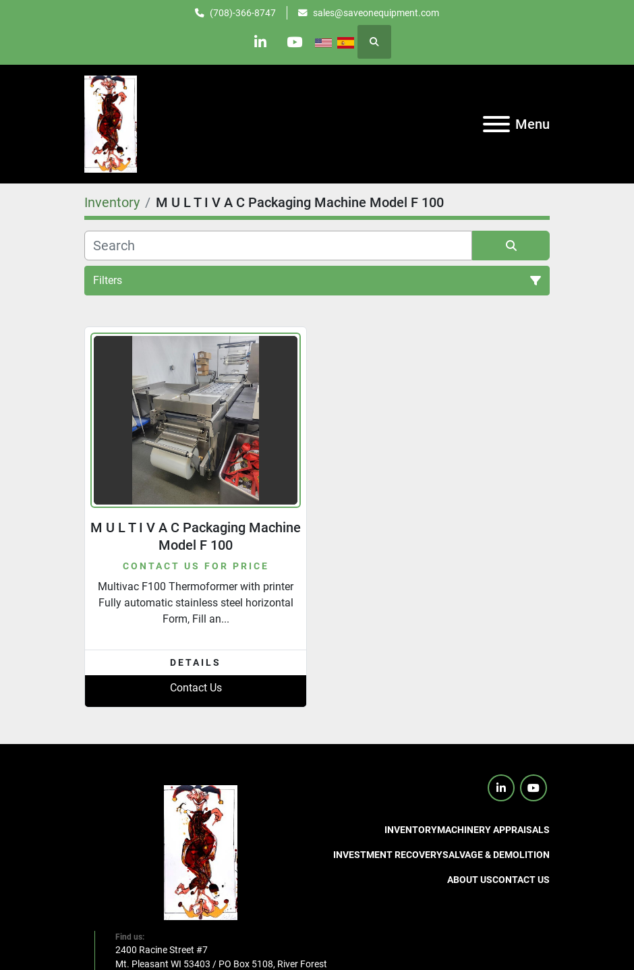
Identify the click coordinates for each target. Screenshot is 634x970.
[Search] (278, 245)
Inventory (410, 829)
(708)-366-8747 (243, 12)
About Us (469, 879)
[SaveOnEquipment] (200, 852)
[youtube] (295, 42)
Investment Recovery (387, 854)
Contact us (521, 879)
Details (195, 662)
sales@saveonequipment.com (376, 12)
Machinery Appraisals (493, 829)
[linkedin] (260, 42)
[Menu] (496, 124)
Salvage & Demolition (496, 854)
